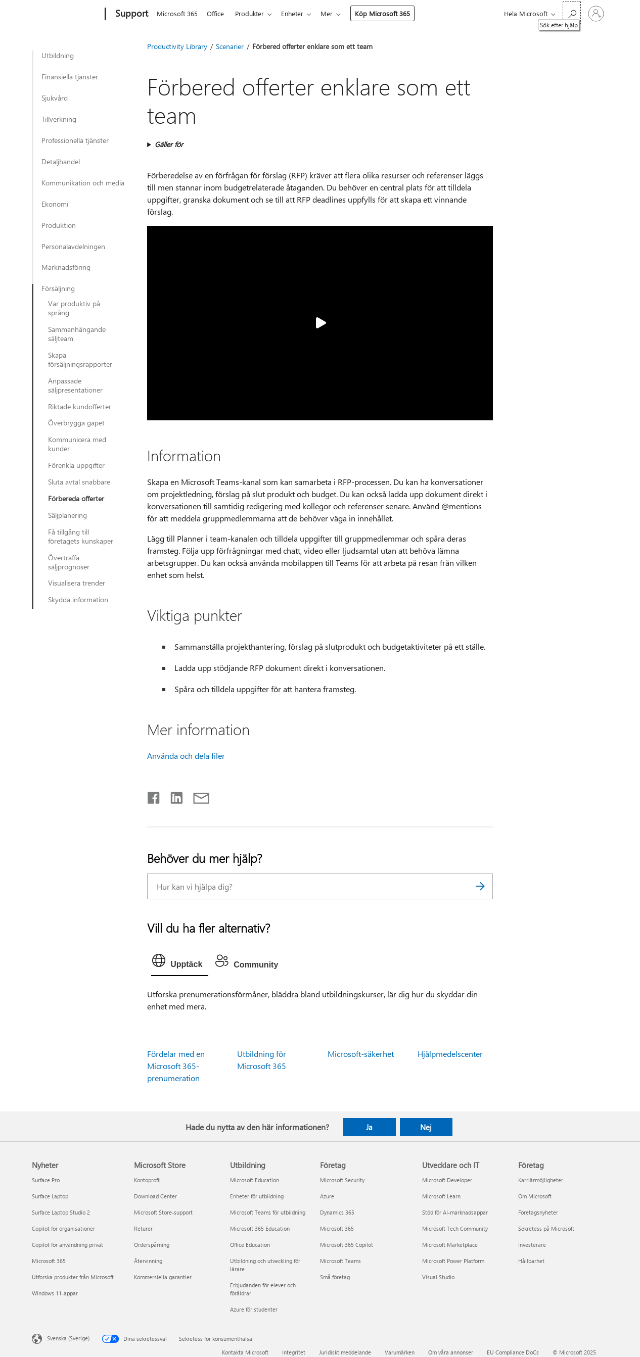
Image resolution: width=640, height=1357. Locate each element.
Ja (369, 1127)
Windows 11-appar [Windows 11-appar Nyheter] (55, 1293)
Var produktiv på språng (74, 308)
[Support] (130, 14)
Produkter (253, 13)
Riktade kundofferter (79, 406)
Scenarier (230, 46)
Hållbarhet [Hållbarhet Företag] (531, 1261)
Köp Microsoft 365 (390, 13)
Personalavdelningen (73, 246)
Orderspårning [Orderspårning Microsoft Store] (151, 1244)
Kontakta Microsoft (245, 1352)
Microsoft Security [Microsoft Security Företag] (342, 1180)
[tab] (179, 963)
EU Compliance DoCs (513, 1352)
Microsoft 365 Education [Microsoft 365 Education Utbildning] (260, 1228)
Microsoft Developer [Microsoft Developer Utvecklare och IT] (447, 1180)
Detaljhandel (60, 161)
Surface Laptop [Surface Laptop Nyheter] (50, 1196)
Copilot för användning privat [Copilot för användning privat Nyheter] (67, 1244)
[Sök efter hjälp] (572, 13)
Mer (335, 13)
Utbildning (57, 55)
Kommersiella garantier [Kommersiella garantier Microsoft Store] (163, 1277)
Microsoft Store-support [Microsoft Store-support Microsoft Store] (163, 1212)
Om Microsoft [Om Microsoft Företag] (535, 1196)
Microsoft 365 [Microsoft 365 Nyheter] (49, 1261)
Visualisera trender (76, 583)
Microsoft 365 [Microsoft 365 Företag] (337, 1228)
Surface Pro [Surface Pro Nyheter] (46, 1180)
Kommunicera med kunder (77, 444)
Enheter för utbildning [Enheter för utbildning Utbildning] (257, 1196)
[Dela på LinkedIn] (172, 795)
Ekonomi (54, 204)
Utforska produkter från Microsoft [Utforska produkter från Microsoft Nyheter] (73, 1277)
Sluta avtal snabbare (79, 482)
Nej (426, 1127)
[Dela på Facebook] (154, 795)
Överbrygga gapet (76, 422)
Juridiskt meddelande (345, 1352)
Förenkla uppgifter (76, 465)
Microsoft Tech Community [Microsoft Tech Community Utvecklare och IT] (455, 1228)
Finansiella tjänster (69, 76)
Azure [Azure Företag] (327, 1196)
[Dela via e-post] (196, 795)
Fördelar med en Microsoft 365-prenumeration (176, 1065)
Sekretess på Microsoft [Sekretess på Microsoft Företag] (546, 1228)
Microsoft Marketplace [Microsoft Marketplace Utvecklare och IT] (450, 1244)
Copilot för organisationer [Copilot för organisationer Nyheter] (63, 1228)
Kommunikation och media (82, 182)
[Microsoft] (66, 14)
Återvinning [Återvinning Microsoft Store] (148, 1261)
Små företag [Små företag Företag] (335, 1277)
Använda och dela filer (186, 755)
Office (217, 13)
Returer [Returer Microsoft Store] (143, 1228)
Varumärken (400, 1352)
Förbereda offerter (76, 498)
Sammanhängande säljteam (77, 334)
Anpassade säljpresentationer (75, 385)
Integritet (293, 1352)
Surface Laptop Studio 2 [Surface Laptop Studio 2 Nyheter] (61, 1212)
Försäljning (58, 288)
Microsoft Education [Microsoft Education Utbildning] (254, 1180)
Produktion (58, 225)
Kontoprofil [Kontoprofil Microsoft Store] (147, 1180)
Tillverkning (58, 119)
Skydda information (78, 599)
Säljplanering (67, 515)
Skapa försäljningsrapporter (80, 360)
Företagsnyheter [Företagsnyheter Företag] (538, 1212)
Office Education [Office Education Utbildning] (250, 1244)
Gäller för (169, 144)
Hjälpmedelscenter (450, 1053)
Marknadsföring (65, 267)
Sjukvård (54, 98)
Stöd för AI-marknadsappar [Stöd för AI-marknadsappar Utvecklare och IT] (455, 1212)
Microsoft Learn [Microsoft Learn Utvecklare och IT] (441, 1196)
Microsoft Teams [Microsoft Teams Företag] (340, 1261)
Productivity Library (177, 46)
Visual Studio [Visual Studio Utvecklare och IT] (438, 1277)
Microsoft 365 (177, 13)
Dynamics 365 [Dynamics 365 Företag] (337, 1212)
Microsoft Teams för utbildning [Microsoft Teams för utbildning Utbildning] (267, 1212)
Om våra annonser (450, 1352)
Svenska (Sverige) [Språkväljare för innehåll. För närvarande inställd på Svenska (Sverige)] (68, 1338)
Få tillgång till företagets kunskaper (80, 536)
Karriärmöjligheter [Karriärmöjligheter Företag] (540, 1180)
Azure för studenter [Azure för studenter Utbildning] (254, 1309)
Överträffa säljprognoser (68, 562)
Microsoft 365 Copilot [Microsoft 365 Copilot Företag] (346, 1244)
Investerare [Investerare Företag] (532, 1244)
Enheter (298, 13)
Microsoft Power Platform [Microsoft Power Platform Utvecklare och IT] (453, 1261)
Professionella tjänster (75, 140)
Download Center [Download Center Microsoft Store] (155, 1196)
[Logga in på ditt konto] (596, 14)
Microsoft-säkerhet (361, 1053)
